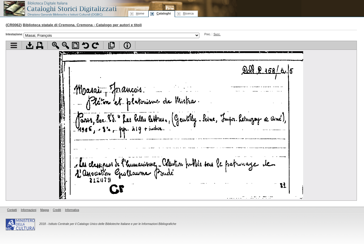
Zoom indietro (65, 45)
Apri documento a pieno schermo (111, 45)
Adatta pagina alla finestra (75, 45)
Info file (127, 45)
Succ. (217, 34)
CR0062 (13, 25)
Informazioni (28, 210)
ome (140, 13)
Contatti (12, 210)
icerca (188, 13)
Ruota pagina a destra (95, 45)
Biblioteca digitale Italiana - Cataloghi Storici (59, 8)
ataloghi (163, 13)
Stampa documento (39, 45)
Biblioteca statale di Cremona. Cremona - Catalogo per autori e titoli (82, 25)
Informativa (72, 210)
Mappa (44, 210)
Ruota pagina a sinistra (85, 45)
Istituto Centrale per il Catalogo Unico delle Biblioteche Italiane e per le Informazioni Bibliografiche (112, 223)
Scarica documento (29, 45)
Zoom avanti (55, 45)
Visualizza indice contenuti (13, 45)
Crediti (57, 210)
